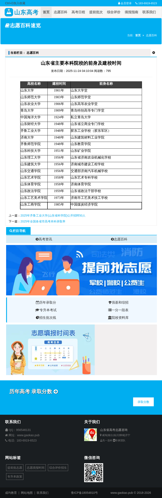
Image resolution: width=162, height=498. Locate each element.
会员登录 (125, 3)
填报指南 (131, 12)
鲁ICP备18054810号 (84, 492)
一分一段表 (118, 310)
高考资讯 (44, 239)
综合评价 (113, 12)
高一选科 (106, 440)
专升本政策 (14, 476)
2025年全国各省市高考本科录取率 (42, 221)
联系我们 (149, 12)
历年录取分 (46, 302)
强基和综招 (118, 302)
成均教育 (11, 492)
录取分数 (143, 402)
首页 (46, 12)
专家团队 (119, 440)
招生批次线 (46, 317)
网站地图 (27, 492)
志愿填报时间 (36, 467)
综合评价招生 (58, 467)
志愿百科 (60, 12)
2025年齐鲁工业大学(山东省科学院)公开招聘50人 (52, 215)
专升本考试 (46, 310)
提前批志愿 (14, 467)
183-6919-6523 (146, 3)
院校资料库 (118, 317)
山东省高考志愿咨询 (114, 430)
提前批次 (96, 12)
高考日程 (78, 12)
